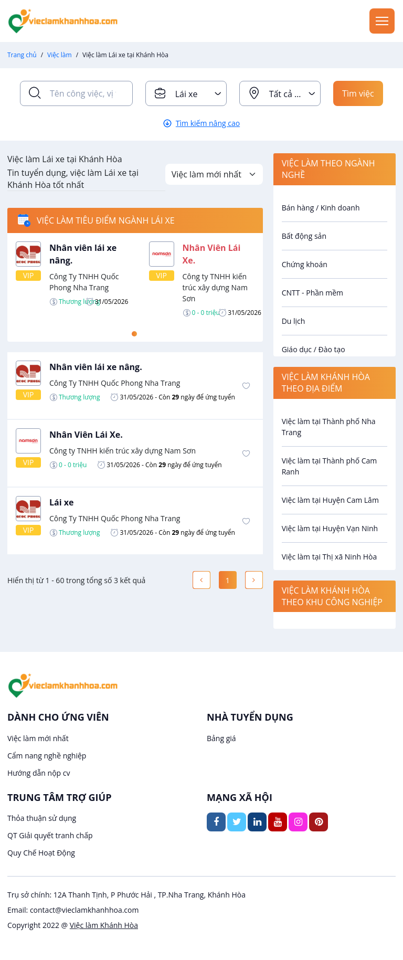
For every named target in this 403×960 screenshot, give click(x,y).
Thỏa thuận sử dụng (41, 818)
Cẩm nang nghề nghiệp (46, 756)
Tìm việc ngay (358, 97)
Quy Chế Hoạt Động (41, 853)
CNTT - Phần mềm (312, 293)
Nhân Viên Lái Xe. (86, 434)
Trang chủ (22, 54)
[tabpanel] (135, 279)
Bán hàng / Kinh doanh (321, 208)
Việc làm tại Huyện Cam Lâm (330, 500)
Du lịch (293, 321)
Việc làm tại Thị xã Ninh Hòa (329, 557)
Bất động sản (304, 236)
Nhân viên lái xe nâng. (95, 367)
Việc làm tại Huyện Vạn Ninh (330, 528)
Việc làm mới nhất (38, 738)
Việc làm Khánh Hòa (104, 925)
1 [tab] (134, 333)
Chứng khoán (304, 264)
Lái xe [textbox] (186, 94)
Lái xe (61, 502)
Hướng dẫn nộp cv (38, 773)
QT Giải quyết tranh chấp (50, 835)
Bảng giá (221, 738)
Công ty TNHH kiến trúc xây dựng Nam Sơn (215, 287)
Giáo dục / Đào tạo (313, 349)
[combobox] (186, 93)
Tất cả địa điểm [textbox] (294, 94)
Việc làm (59, 54)
